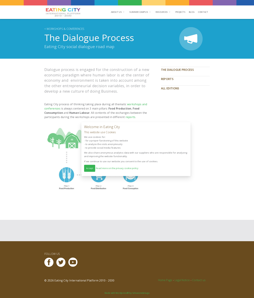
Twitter (62, 262)
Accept (89, 168)
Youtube (74, 262)
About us (116, 11)
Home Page (165, 280)
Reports (167, 79)
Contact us (199, 280)
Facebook (50, 262)
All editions (170, 88)
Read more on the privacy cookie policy (117, 168)
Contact (203, 11)
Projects (180, 11)
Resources (162, 11)
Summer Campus (138, 11)
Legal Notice (182, 280)
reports (130, 117)
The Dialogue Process (177, 70)
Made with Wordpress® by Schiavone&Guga (127, 293)
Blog (191, 11)
